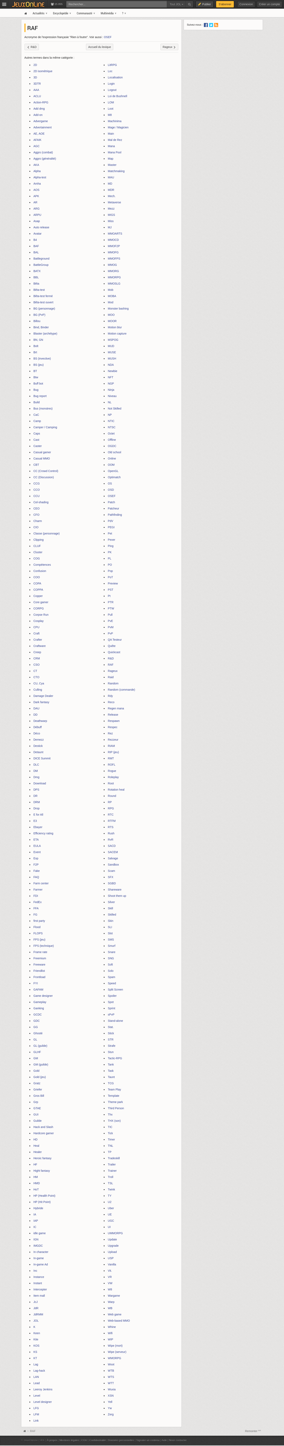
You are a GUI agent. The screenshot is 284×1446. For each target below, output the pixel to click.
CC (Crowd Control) (45, 471)
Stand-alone (115, 1020)
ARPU (37, 214)
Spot (111, 1002)
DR (35, 795)
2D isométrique (42, 71)
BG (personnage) (44, 308)
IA (34, 1214)
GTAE (37, 1108)
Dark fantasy (41, 702)
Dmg (36, 777)
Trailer (112, 1164)
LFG (36, 1408)
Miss (111, 221)
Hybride (38, 1208)
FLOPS (38, 933)
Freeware (39, 964)
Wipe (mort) (115, 1345)
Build (36, 402)
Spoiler (112, 995)
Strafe (111, 1045)
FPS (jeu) (39, 939)
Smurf (111, 945)
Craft (36, 633)
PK (110, 552)
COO (36, 577)
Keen (36, 1333)
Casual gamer (42, 452)
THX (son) (114, 1120)
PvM (110, 627)
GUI (35, 1114)
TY (109, 1195)
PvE (110, 621)
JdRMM (38, 1314)
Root (111, 783)
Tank (111, 1064)
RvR (110, 839)
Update (112, 1239)
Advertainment (42, 127)
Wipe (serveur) (117, 1351)
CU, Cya (38, 683)
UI (109, 1227)
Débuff (37, 727)
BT (35, 371)
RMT (111, 758)
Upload (112, 1252)
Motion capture (117, 333)
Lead (36, 1383)
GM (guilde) (40, 1064)
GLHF (37, 1052)
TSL (110, 1183)
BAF (36, 246)
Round (112, 795)
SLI (110, 927)
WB (110, 1308)
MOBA (112, 296)
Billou (36, 321)
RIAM (111, 745)
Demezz (38, 739)
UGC (111, 1220)
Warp (111, 1302)
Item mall (39, 1295)
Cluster (37, 552)
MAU (111, 177)
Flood (36, 927)
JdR (35, 1308)
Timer (111, 1139)
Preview (113, 583)
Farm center (41, 883)
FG (35, 914)
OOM (111, 464)
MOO (111, 314)
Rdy (110, 696)
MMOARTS (115, 233)
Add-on (37, 114)
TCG (111, 1083)
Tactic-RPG (115, 1058)
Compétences (42, 564)
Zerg (111, 1414)
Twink (111, 1189)
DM (35, 770)
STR (110, 1039)
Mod (110, 302)
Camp (37, 421)
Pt (109, 596)
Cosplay (38, 621)
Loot (110, 108)
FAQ (36, 877)
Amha (37, 183)
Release (113, 714)
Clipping (38, 539)
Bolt (35, 346)
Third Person (116, 1108)
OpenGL (113, 471)
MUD (111, 346)
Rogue (112, 770)
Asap (36, 221)
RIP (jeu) (113, 752)
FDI (35, 895)
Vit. (110, 1270)
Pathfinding (115, 514)
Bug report (40, 396)
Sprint (111, 1008)
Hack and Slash (43, 1127)
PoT (110, 577)
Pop (110, 571)
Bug (35, 389)
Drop (36, 808)
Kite (35, 1339)
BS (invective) (42, 358)
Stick (111, 1033)
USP (111, 1258)
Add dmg (39, 108)
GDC (36, 1020)
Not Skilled (114, 408)
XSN (111, 1395)
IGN (35, 1239)
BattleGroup (41, 264)
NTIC (111, 421)
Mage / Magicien (118, 127)
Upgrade (113, 1245)
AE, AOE (39, 133)
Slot (110, 933)
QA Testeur (115, 639)
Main (111, 133)
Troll (110, 1177)
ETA (36, 839)
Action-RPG (40, 102)
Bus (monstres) (43, 408)
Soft (110, 964)
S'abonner (225, 4)
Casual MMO (41, 458)
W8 (110, 1289)
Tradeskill (114, 1158)
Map (110, 158)
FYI (35, 983)
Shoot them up (117, 895)
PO (110, 564)
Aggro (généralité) (44, 158)
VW (110, 1283)
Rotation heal (116, 789)
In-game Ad (40, 1264)
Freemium (39, 958)
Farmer (37, 889)
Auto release (41, 227)
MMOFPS (114, 258)
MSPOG (113, 339)
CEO (36, 508)
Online (112, 458)
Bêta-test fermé (43, 296)
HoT (36, 1189)
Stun (111, 1052)
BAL (36, 252)
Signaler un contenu (148, 1440)
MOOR (112, 321)
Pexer (111, 539)
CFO (36, 514)
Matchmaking (116, 171)
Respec (112, 727)
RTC (111, 814)
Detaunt (38, 752)
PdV (110, 521)
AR (35, 202)
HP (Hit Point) (42, 1202)
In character (40, 1252)
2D (35, 65)
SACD (112, 845)
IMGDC (38, 1245)
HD (35, 1139)
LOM (111, 102)
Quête (111, 646)
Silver (111, 902)
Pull (110, 614)
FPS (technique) (43, 945)
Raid (111, 677)
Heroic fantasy (42, 1158)
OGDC (112, 446)
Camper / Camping (45, 427)
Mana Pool (114, 152)
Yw (110, 1408)
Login (111, 83)
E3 (35, 820)
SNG (111, 958)
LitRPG (112, 65)
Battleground (41, 258)
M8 (110, 114)
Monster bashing (118, 308)
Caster (37, 446)
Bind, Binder (41, 327)
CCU (36, 496)
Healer (37, 1152)
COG (36, 558)
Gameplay (39, 1002)
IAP (35, 1220)
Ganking (38, 1008)
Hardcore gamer (43, 1133)
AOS (36, 189)
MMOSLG (114, 283)
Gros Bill (38, 1095)
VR (110, 1277)
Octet (111, 433)
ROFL (111, 764)
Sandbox (113, 864)
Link (36, 1420)
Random (113, 683)
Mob (110, 289)
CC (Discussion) (43, 477)
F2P (36, 864)
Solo (110, 970)
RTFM (112, 820)
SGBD (112, 883)
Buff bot (38, 383)
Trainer (112, 1170)
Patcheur (113, 508)
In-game (38, 1258)
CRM (36, 658)
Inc (35, 1270)
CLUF (37, 546)
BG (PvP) (39, 314)
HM (35, 1177)
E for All (38, 814)
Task (111, 1070)
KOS (36, 1345)
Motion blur (115, 327)
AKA (36, 164)
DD (35, 714)
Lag (35, 1364)
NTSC (111, 427)
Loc (110, 71)
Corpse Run (41, 614)
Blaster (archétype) (45, 333)
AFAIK (37, 139)
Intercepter (40, 1289)
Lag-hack (39, 1370)
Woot (111, 1364)
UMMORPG (115, 1233)
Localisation (115, 77)
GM (35, 1058)
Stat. (111, 1027)
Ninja (111, 389)
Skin (110, 920)
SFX (110, 877)
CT (35, 671)
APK (36, 196)
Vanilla (112, 1264)
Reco (111, 702)
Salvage (113, 858)
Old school (114, 452)
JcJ (35, 1302)
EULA (37, 845)
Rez (110, 733)
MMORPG (114, 277)
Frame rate (40, 952)
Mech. (111, 196)
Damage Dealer (43, 696)
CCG (36, 483)
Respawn (113, 720)
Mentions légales (69, 1440)
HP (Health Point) (44, 1195)
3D (35, 77)
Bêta (36, 283)
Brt (35, 352)
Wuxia (112, 1389)
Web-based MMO (119, 1320)
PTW (111, 608)
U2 (109, 1202)
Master (112, 164)
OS (110, 483)
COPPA (38, 589)
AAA (36, 89)
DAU (36, 708)
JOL (36, 1320)
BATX (37, 271)
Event (37, 852)
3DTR (37, 83)
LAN (36, 1376)
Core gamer (40, 602)
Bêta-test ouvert (43, 302)
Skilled (112, 914)
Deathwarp (40, 720)
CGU (84, 1440)
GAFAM (38, 989)
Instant (37, 1283)
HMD (36, 1183)
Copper (38, 596)
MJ (110, 227)
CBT (36, 464)
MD (110, 183)
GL (35, 1039)
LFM (36, 1414)
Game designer (43, 995)
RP (110, 802)
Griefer (37, 1089)
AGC (36, 146)
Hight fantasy (41, 1170)
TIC (110, 1127)
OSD (111, 489)
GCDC (37, 1014)
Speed (112, 983)
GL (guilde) (40, 1045)
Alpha (37, 171)
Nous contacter (178, 1440)
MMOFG (113, 252)
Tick (110, 1133)
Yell (110, 1401)
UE (110, 1214)
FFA (36, 908)
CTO (36, 677)
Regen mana (116, 708)
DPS (36, 789)
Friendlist (39, 970)
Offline (112, 439)
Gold (36, 1070)
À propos (52, 1440)
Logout (112, 89)
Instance (38, 1277)
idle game (39, 1233)
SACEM (113, 852)
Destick (38, 745)
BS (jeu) (38, 364)
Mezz (111, 208)
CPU (36, 627)
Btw (35, 377)
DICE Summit (42, 758)
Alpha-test (39, 177)
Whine (112, 1327)
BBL (36, 277)
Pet (110, 533)
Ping (110, 546)
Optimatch (114, 477)
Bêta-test (39, 289)
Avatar (37, 233)
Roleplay (113, 777)
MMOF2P (114, 246)
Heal (36, 1145)
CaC (36, 414)
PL (109, 558)
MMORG (113, 271)
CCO (36, 489)
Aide (164, 1440)
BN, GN (38, 339)
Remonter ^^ (253, 1431)
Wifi (110, 1333)
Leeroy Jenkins (42, 1389)
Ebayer (37, 827)
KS (35, 1351)
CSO (36, 664)
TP (109, 1152)
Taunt (111, 1077)
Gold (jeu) (39, 1077)
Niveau (112, 396)
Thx (110, 1114)
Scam (111, 870)
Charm (37, 521)
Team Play (114, 1089)
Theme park (115, 1102)
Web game (114, 1314)
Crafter (37, 639)
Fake (36, 870)
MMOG (112, 264)
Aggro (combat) (43, 152)
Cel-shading (41, 502)
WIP (110, 1339)
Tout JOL (176, 4)
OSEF (108, 37)
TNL (110, 1145)
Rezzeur (113, 739)
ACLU (37, 96)
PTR (110, 602)
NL (109, 402)
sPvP (111, 1014)
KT (35, 1358)
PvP (110, 633)
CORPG (38, 608)
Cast (36, 439)
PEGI (111, 527)
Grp (35, 1102)
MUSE (112, 352)
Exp (35, 858)
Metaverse (114, 202)
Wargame (114, 1295)
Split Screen (115, 989)
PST (110, 589)
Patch (111, 502)
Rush (111, 833)
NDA (111, 364)
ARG (36, 208)
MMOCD (113, 239)
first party (39, 920)
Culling (37, 689)
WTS (111, 1376)
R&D (111, 658)
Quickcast (114, 652)
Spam (111, 977)
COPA (37, 583)
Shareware (114, 889)
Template (113, 1095)
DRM (36, 802)
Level (36, 1395)
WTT (111, 1383)
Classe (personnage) (46, 533)
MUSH (112, 358)
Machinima (114, 121)
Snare (111, 952)
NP (110, 414)
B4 (35, 239)
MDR (111, 189)
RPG (111, 808)
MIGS (111, 214)
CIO (35, 527)
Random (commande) (121, 689)
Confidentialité (97, 1440)
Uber (111, 1208)
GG (35, 1027)
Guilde (37, 1120)
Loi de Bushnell (117, 96)
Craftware (39, 646)
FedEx (37, 902)
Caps (36, 433)
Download (39, 783)
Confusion (39, 571)
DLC (36, 764)
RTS (110, 827)
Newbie (112, 371)
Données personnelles (121, 1440)
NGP (111, 383)
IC (34, 1227)
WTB (111, 1370)
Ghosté (37, 1033)
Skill (110, 908)
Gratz (36, 1083)
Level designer (42, 1401)
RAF (110, 664)
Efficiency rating (43, 833)
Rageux (112, 671)
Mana (111, 146)
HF (35, 1164)
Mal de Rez (115, 139)
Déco (36, 733)
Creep (37, 652)
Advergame (40, 121)
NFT (110, 377)
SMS (111, 939)
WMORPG (114, 1358)
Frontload (39, 977)
